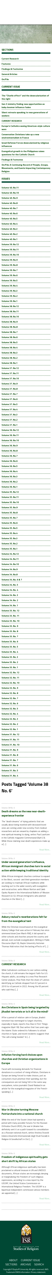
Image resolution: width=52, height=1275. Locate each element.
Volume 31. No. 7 (10, 760)
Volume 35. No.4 (10, 533)
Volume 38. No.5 (10, 342)
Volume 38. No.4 (10, 347)
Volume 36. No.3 (10, 476)
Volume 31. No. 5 (10, 770)
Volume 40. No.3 (10, 228)
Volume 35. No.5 (10, 528)
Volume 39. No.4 (10, 285)
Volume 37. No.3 (10, 414)
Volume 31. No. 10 (10, 744)
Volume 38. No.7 (10, 332)
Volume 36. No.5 (10, 466)
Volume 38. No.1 (10, 363)
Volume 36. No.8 (10, 450)
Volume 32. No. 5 (10, 708)
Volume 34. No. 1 (10, 605)
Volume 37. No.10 (10, 378)
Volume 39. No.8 (10, 265)
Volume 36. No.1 (10, 486)
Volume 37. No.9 (10, 383)
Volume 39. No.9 (10, 259)
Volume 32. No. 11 (10, 677)
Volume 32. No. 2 (10, 724)
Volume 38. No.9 (10, 321)
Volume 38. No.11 (10, 311)
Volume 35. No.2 (10, 543)
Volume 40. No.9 (10, 198)
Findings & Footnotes (12, 69)
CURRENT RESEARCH (12, 120)
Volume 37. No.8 (10, 388)
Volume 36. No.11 (10, 435)
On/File (5, 79)
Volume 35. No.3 (10, 538)
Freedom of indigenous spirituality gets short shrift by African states (25, 1159)
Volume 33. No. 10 (10, 621)
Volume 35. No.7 (10, 517)
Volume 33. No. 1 (10, 667)
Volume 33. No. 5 (10, 646)
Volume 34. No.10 (10, 564)
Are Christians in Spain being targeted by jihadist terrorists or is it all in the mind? (25, 1009)
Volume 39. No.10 (10, 254)
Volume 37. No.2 (10, 419)
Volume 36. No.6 (10, 461)
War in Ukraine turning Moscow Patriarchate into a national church (22, 1111)
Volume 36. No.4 (10, 471)
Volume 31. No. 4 (10, 775)
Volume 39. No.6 (10, 275)
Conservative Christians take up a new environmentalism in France (20, 136)
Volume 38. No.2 (10, 357)
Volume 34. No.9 (10, 569)
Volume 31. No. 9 (10, 749)
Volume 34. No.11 (10, 559)
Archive (25, 1264)
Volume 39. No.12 (10, 244)
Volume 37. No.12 (10, 368)
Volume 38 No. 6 (8, 807)
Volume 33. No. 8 (10, 631)
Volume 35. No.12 (10, 492)
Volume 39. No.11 (10, 249)
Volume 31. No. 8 (10, 755)
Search (39, 1264)
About (13, 1260)
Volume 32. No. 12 (10, 672)
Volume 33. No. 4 (10, 651)
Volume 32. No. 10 (10, 682)
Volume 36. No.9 (10, 445)
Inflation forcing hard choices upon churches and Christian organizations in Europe (25, 1059)
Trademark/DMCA (13, 1272)
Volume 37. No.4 (10, 409)
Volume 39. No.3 (10, 290)
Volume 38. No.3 (10, 352)
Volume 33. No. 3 (10, 657)
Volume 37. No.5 (10, 404)
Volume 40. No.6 (10, 213)
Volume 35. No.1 (10, 548)
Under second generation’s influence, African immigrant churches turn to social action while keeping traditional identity (26, 866)
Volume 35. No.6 (10, 522)
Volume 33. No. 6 (10, 641)
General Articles (9, 74)
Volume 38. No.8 (10, 326)
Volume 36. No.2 (10, 481)
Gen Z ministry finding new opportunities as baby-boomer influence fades (23, 105)
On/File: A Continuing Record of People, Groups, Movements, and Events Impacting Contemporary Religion (26, 168)
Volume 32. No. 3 (10, 719)
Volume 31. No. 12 (10, 734)
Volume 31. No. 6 (10, 765)
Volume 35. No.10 (10, 502)
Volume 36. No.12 (10, 430)
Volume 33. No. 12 (10, 610)
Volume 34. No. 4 (10, 590)
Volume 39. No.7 (10, 270)
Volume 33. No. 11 (10, 615)
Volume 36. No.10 (10, 440)
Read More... (44, 849)
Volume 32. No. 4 (10, 713)
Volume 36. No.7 (10, 455)
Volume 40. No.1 (10, 239)
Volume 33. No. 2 (10, 662)
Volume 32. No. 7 (10, 698)
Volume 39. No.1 (10, 301)
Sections (11, 1264)
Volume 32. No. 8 (10, 693)
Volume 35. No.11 (10, 497)
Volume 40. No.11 (10, 187)
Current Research (10, 58)
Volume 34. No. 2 (10, 600)
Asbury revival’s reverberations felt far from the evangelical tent (24, 919)
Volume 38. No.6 (10, 337)
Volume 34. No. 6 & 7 (12, 579)
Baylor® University (20, 1269)
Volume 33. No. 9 (10, 626)
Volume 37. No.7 (10, 394)
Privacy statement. (38, 1272)
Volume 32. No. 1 (10, 729)
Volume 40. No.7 (10, 208)
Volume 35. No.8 (10, 512)
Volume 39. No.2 (10, 296)
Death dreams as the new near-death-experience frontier (24, 813)
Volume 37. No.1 (10, 424)
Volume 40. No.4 (10, 223)
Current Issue (30, 1260)
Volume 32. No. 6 (10, 703)
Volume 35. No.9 (10, 507)
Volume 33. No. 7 (10, 636)
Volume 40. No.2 (10, 234)
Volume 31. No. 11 (10, 739)
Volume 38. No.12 (10, 306)
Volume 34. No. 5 (10, 584)
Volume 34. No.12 (10, 553)
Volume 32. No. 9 (10, 688)
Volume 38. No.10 (10, 316)
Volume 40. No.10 (10, 192)
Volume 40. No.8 (10, 203)
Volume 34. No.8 (10, 574)
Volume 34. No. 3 (10, 595)
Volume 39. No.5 (10, 280)
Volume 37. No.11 (10, 373)
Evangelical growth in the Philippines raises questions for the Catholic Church (23, 153)
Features (6, 63)
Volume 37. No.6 (10, 399)
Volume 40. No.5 (10, 218)
